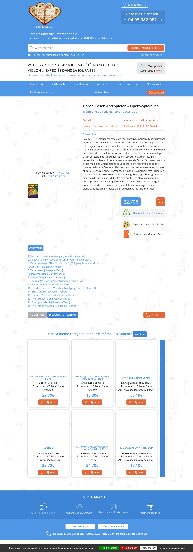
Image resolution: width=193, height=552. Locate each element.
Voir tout (140, 334)
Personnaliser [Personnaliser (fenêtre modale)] (148, 548)
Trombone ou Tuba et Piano (102, 112)
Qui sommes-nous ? (113, 526)
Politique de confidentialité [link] (172, 548)
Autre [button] (103, 84)
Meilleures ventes (42, 92)
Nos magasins (80, 526)
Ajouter (160, 202)
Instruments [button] (128, 84)
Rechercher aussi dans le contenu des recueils (58, 55)
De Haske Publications (105, 126)
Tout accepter (108, 548)
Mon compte (134, 5)
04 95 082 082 (141, 20)
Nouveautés (155, 84)
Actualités (101, 92)
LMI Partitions (45, 27)
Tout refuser (129, 548)
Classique (36, 84)
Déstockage (156, 92)
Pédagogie (59, 84)
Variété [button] (81, 84)
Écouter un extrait (62, 314)
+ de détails (37, 314)
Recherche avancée (151, 55)
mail (144, 534)
